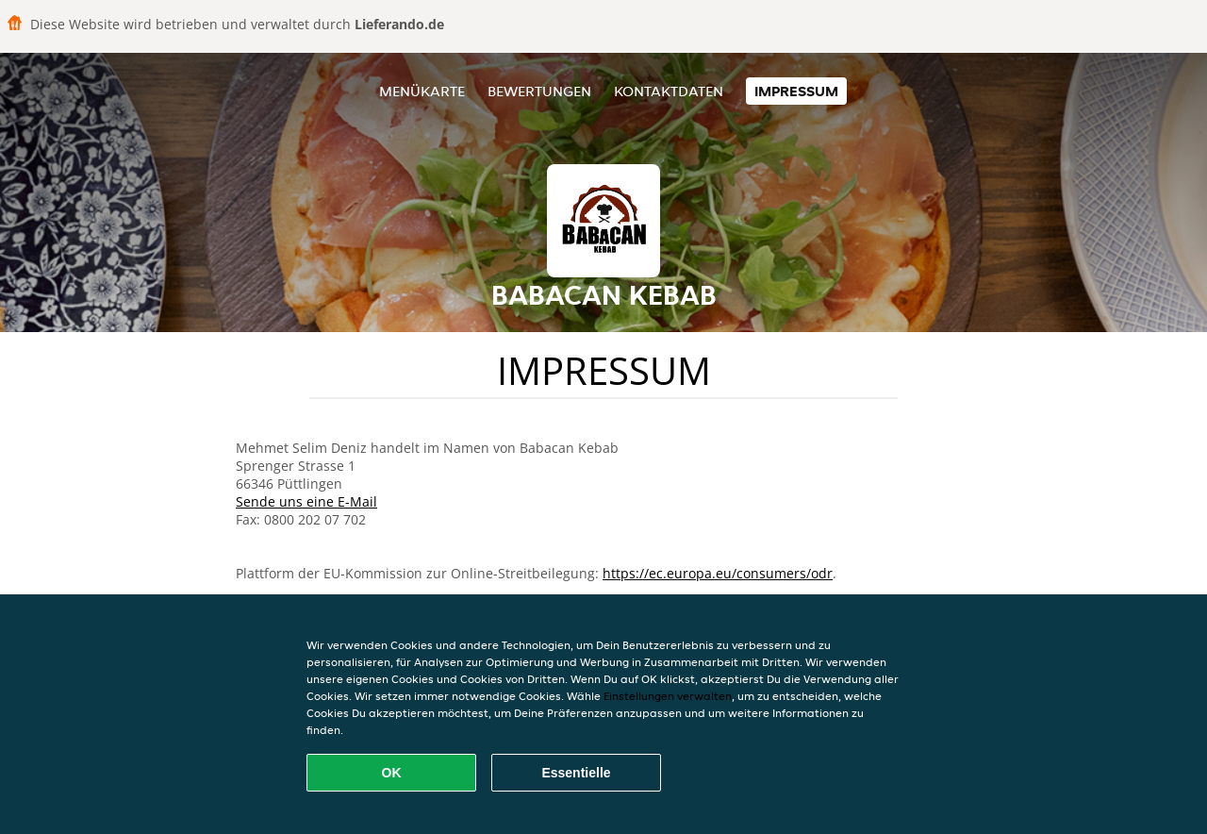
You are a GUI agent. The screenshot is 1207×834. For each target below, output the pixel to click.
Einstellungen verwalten (668, 696)
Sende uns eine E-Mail (306, 501)
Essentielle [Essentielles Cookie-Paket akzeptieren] (575, 772)
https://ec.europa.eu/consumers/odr (718, 573)
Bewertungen (539, 91)
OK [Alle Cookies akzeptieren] (392, 772)
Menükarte (422, 91)
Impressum (796, 91)
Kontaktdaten (668, 91)
